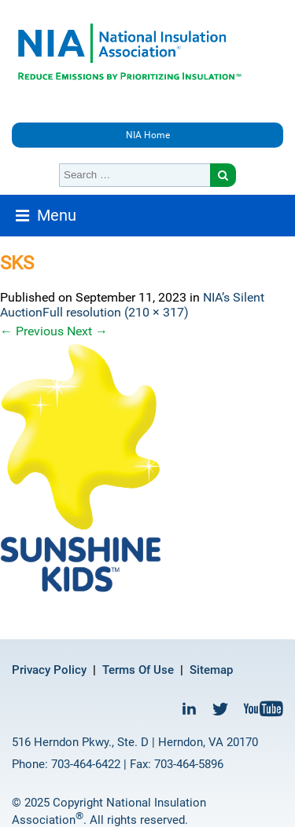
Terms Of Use (138, 670)
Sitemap (211, 670)
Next (87, 331)
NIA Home (148, 135)
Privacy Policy (49, 670)
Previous (32, 331)
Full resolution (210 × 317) (115, 312)
